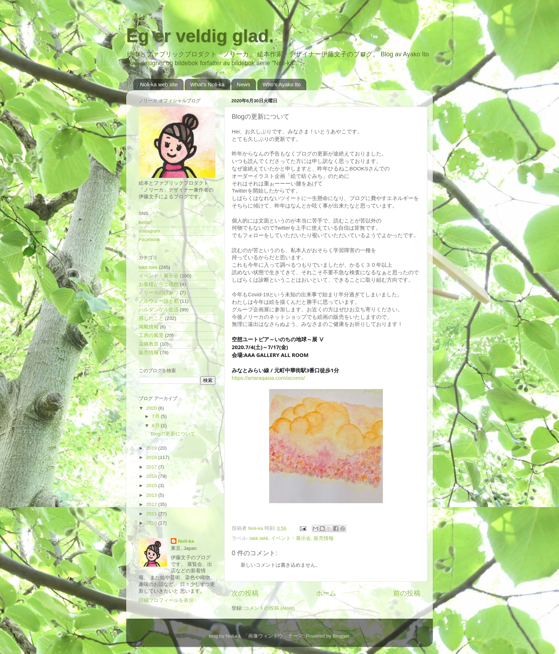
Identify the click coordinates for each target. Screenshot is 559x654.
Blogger (341, 636)
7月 (156, 416)
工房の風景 (151, 335)
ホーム (326, 593)
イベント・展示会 (291, 538)
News (243, 84)
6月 (156, 425)
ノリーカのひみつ (159, 292)
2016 (152, 476)
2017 (152, 467)
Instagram (149, 231)
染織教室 (149, 344)
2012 (152, 504)
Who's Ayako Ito (282, 84)
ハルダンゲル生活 (159, 309)
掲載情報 (149, 326)
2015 (152, 485)
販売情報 (324, 538)
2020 (152, 408)
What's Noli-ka (207, 84)
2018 (152, 457)
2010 (152, 523)
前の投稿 (406, 593)
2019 (152, 448)
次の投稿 (244, 593)
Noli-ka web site (159, 84)
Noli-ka (186, 541)
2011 (152, 513)
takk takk (259, 538)
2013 (152, 495)
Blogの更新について (173, 433)
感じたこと (151, 318)
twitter (145, 222)
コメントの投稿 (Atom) (269, 608)
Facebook (149, 239)
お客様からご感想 (159, 284)
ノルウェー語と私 (159, 301)
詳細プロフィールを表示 (166, 600)
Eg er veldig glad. (200, 36)
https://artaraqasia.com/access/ (268, 378)
